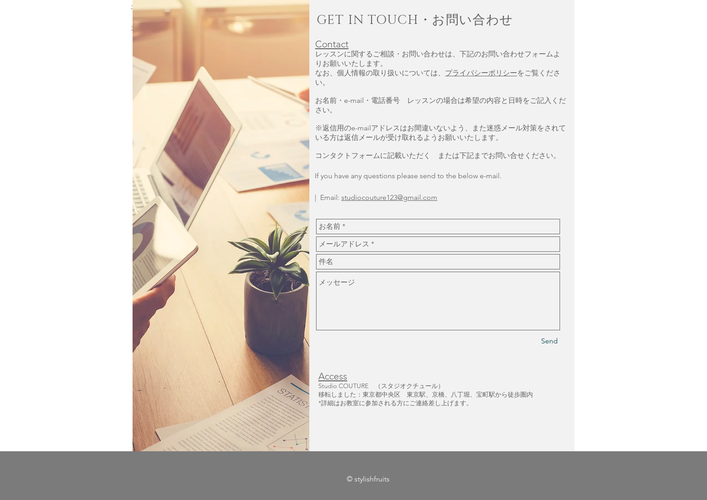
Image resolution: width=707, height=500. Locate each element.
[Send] (549, 341)
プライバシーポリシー (481, 73)
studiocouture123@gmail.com (389, 197)
